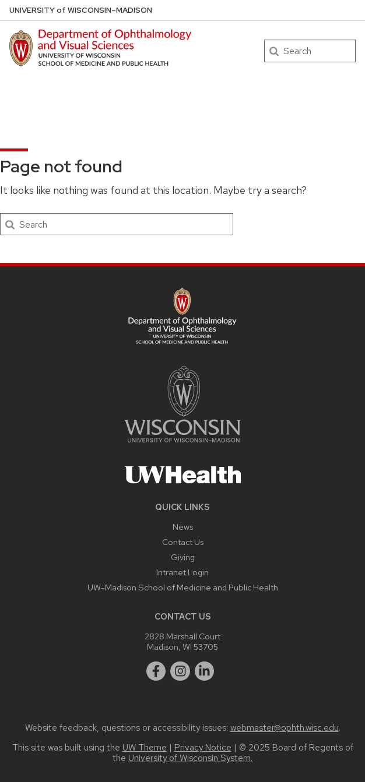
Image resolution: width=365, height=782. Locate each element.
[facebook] (156, 671)
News (183, 526)
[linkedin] (205, 671)
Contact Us (182, 541)
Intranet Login (182, 572)
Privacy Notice (202, 747)
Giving (183, 556)
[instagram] (180, 671)
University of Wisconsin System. (190, 758)
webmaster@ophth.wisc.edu (284, 728)
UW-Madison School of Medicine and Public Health (182, 587)
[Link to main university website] (182, 444)
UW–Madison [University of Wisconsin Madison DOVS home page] (80, 10)
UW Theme (144, 747)
